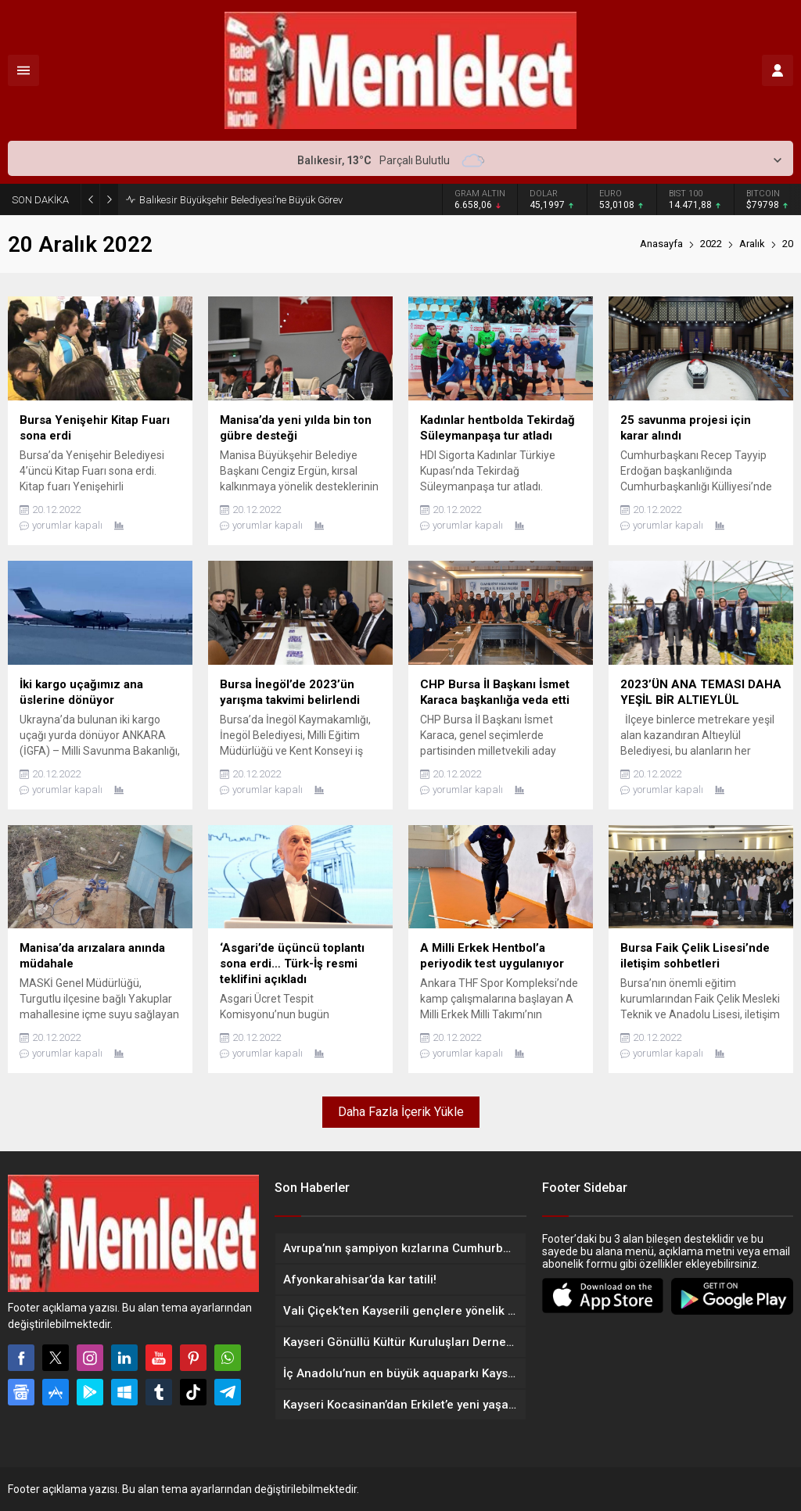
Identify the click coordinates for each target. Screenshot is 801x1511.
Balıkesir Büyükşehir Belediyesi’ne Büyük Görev (241, 200)
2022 (711, 243)
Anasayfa (661, 243)
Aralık (752, 243)
